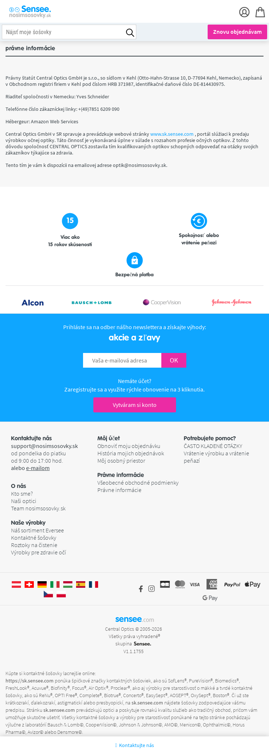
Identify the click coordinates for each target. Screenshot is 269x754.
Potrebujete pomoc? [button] (210, 438)
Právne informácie (119, 489)
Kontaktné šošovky (33, 537)
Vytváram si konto (135, 404)
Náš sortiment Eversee (37, 530)
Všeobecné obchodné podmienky (138, 482)
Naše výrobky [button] (28, 523)
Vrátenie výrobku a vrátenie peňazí (216, 456)
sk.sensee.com (147, 702)
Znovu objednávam (237, 31)
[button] (54, 486)
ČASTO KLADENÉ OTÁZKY (213, 445)
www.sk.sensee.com (172, 134)
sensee (134, 618)
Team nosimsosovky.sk (38, 508)
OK (174, 360)
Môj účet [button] (108, 438)
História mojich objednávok (130, 453)
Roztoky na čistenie (34, 545)
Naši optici (23, 501)
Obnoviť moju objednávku (128, 445)
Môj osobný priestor (121, 460)
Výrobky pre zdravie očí (38, 552)
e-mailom (38, 467)
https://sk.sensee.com (30, 680)
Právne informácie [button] (120, 475)
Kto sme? (22, 493)
